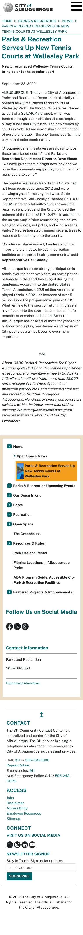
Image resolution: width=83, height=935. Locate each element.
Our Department (27, 495)
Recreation (22, 515)
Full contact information (23, 683)
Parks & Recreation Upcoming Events (44, 486)
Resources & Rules (29, 543)
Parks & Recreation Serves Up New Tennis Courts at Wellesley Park (46, 471)
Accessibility (17, 808)
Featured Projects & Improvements (42, 592)
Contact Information (27, 648)
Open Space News (32, 456)
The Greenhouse (27, 534)
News (67, 21)
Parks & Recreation (37, 21)
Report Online (18, 765)
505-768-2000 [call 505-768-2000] (37, 760)
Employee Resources (24, 813)
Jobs (10, 798)
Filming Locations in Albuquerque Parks (42, 565)
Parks (18, 505)
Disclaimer (15, 803)
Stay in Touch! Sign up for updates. (35, 861)
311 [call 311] (17, 760)
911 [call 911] (32, 770)
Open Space (23, 524)
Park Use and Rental (30, 553)
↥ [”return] (41, 714)
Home (7, 21)
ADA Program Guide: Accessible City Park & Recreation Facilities (44, 580)
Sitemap (13, 819)
